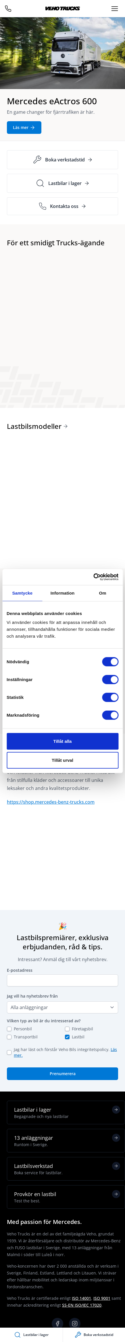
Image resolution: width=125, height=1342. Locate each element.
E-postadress (19, 970)
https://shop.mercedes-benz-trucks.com (51, 802)
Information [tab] (63, 592)
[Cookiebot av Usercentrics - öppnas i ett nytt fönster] (93, 577)
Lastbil (78, 1037)
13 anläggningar (67, 1141)
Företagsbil (82, 1028)
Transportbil (26, 1037)
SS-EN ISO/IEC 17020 (81, 1305)
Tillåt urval (62, 759)
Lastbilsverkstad (67, 1169)
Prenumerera (63, 1073)
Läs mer (24, 127)
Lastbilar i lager (67, 1112)
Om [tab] (102, 592)
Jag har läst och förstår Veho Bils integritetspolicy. (65, 1052)
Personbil (23, 1028)
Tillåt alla (62, 741)
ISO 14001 (81, 1298)
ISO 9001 (101, 1298)
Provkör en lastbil (67, 1197)
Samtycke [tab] (22, 592)
